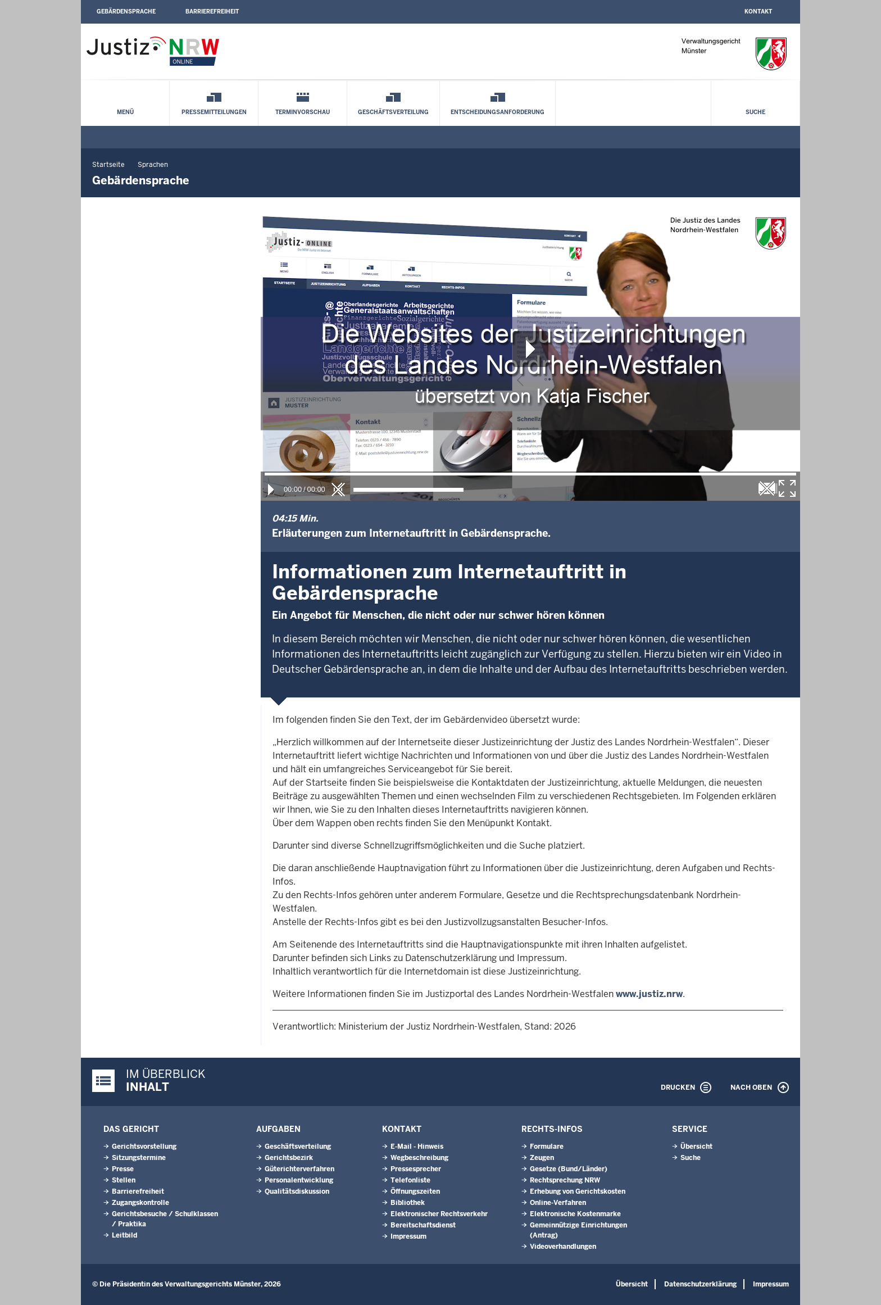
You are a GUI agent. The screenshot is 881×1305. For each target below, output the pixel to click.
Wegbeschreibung (419, 1157)
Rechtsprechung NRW (565, 1180)
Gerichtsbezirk (289, 1157)
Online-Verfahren (558, 1202)
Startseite (108, 164)
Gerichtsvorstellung (144, 1146)
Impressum (408, 1236)
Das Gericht (131, 1129)
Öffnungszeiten (415, 1191)
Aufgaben (278, 1129)
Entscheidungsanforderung (497, 112)
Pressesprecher (415, 1168)
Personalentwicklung (299, 1180)
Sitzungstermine (139, 1157)
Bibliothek (407, 1202)
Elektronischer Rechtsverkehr (439, 1213)
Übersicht (696, 1146)
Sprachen (153, 164)
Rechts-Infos (552, 1129)
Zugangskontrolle (140, 1202)
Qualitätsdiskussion (297, 1191)
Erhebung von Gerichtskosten (577, 1191)
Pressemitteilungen (214, 112)
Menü (125, 112)
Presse (123, 1168)
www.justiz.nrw (649, 994)
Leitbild (124, 1235)
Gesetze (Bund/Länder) (568, 1168)
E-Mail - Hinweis (416, 1146)
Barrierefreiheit (212, 11)
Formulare (547, 1146)
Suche (755, 112)
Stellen (123, 1180)
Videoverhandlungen (563, 1246)
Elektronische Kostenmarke (575, 1213)
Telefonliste (410, 1180)
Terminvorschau (302, 112)
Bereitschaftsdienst (423, 1225)
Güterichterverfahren (299, 1168)
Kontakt (758, 11)
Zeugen (542, 1157)
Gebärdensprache (126, 11)
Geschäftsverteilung (393, 112)
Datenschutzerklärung (700, 1284)
